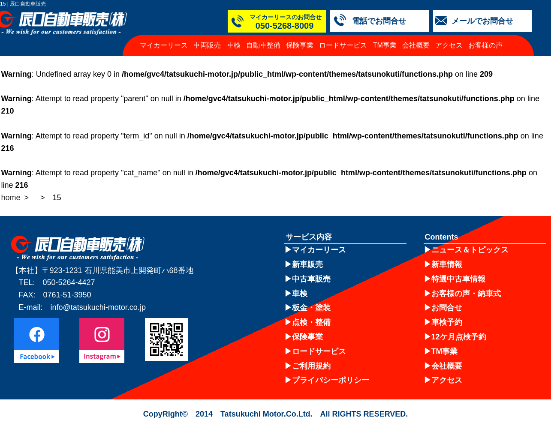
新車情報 (446, 264)
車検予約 (446, 322)
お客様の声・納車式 (466, 293)
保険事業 (299, 45)
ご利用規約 (311, 366)
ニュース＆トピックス (470, 250)
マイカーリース (164, 45)
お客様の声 (485, 45)
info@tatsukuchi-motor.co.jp (98, 307)
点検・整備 (311, 322)
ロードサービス (343, 45)
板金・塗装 (311, 307)
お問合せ (446, 307)
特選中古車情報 (458, 279)
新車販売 (307, 264)
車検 (234, 45)
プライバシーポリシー (330, 380)
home (11, 197)
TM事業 (385, 45)
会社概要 (416, 45)
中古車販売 (311, 279)
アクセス (449, 45)
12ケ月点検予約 (458, 337)
